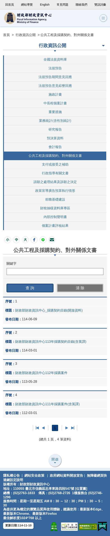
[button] (7, 239)
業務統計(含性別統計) (55, 120)
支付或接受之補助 (55, 164)
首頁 (6, 35)
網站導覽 (27, 4)
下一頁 (66, 427)
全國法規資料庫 (55, 59)
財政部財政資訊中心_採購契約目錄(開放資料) (49, 310)
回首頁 (9, 4)
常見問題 (62, 4)
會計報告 (55, 147)
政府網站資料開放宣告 (66, 475)
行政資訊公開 (26, 35)
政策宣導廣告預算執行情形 (55, 190)
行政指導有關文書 (55, 173)
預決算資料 (55, 138)
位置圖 (81, 488)
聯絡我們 (81, 4)
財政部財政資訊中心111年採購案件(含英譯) (47, 404)
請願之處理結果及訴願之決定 (55, 182)
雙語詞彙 (100, 4)
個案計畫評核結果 (55, 225)
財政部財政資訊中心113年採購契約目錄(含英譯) (50, 341)
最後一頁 (72, 427)
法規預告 (55, 68)
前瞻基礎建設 (55, 199)
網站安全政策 (34, 475)
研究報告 (55, 129)
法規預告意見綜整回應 (55, 85)
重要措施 (55, 112)
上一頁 (43, 427)
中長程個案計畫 (55, 103)
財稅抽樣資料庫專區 (55, 208)
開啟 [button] (55, 459)
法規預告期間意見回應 (55, 77)
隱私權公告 (11, 475)
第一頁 (37, 427)
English (45, 4)
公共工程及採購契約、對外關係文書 (55, 155)
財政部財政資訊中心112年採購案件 (41, 373)
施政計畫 (55, 94)
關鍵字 (11, 263)
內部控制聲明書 (55, 217)
